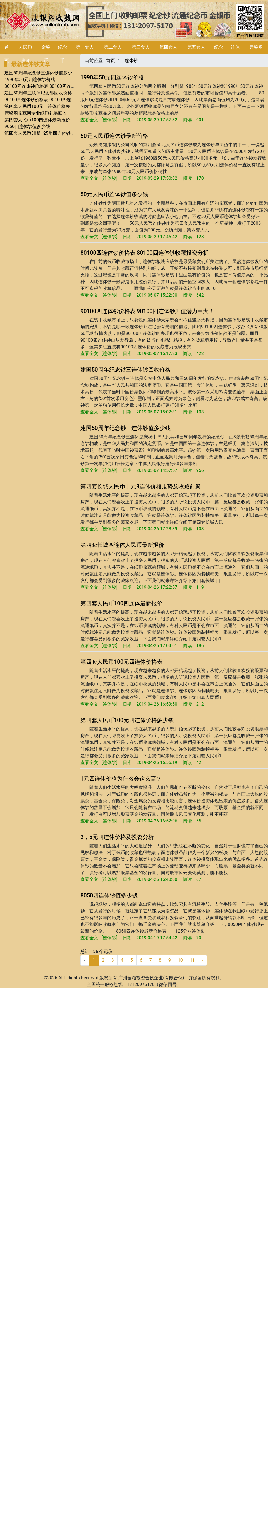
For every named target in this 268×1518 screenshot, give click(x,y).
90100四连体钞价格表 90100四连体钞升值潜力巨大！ (57, 99)
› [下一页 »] (202, 960)
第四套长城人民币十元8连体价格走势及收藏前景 (140, 486)
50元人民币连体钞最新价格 (114, 136)
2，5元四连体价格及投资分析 (117, 837)
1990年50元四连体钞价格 (29, 79)
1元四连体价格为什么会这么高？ (121, 778)
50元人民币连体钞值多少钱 (114, 194)
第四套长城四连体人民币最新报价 (122, 545)
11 (192, 960)
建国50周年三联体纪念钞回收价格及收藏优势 (49, 93)
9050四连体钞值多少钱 (27, 126)
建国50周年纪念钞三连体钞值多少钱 (40, 72)
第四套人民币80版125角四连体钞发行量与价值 (50, 133)
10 (180, 960)
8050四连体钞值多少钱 (109, 895)
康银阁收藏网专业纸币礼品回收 (35, 113)
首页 (110, 60)
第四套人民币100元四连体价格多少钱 (127, 720)
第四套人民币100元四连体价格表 (37, 106)
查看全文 (89, 119)
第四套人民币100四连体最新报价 (37, 119)
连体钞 (131, 60)
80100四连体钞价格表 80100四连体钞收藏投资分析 (55, 86)
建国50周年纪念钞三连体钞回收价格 (125, 369)
